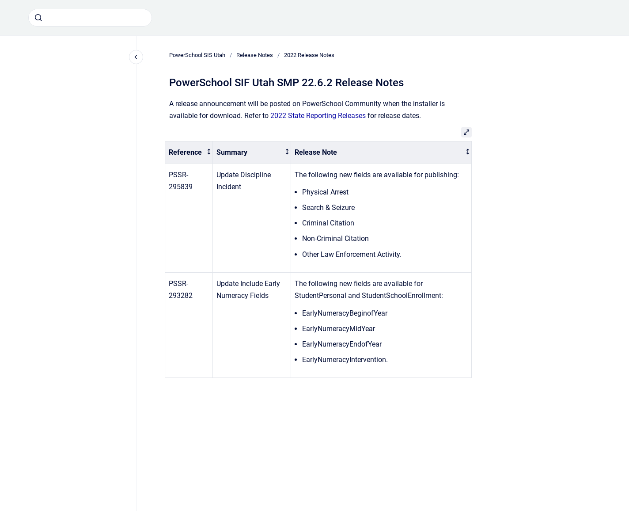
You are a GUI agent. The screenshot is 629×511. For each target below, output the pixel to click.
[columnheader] (189, 152)
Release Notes (254, 55)
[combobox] (90, 17)
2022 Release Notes (309, 55)
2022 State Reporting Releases (318, 115)
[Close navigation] (136, 57)
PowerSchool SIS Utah (197, 55)
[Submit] (38, 18)
